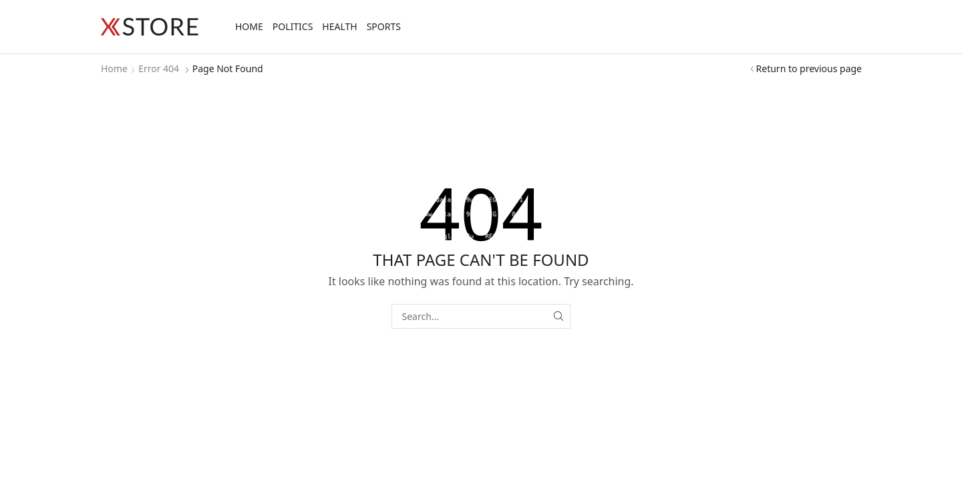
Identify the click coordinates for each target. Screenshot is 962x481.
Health (339, 26)
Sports (384, 26)
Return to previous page (809, 68)
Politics (293, 26)
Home (249, 26)
